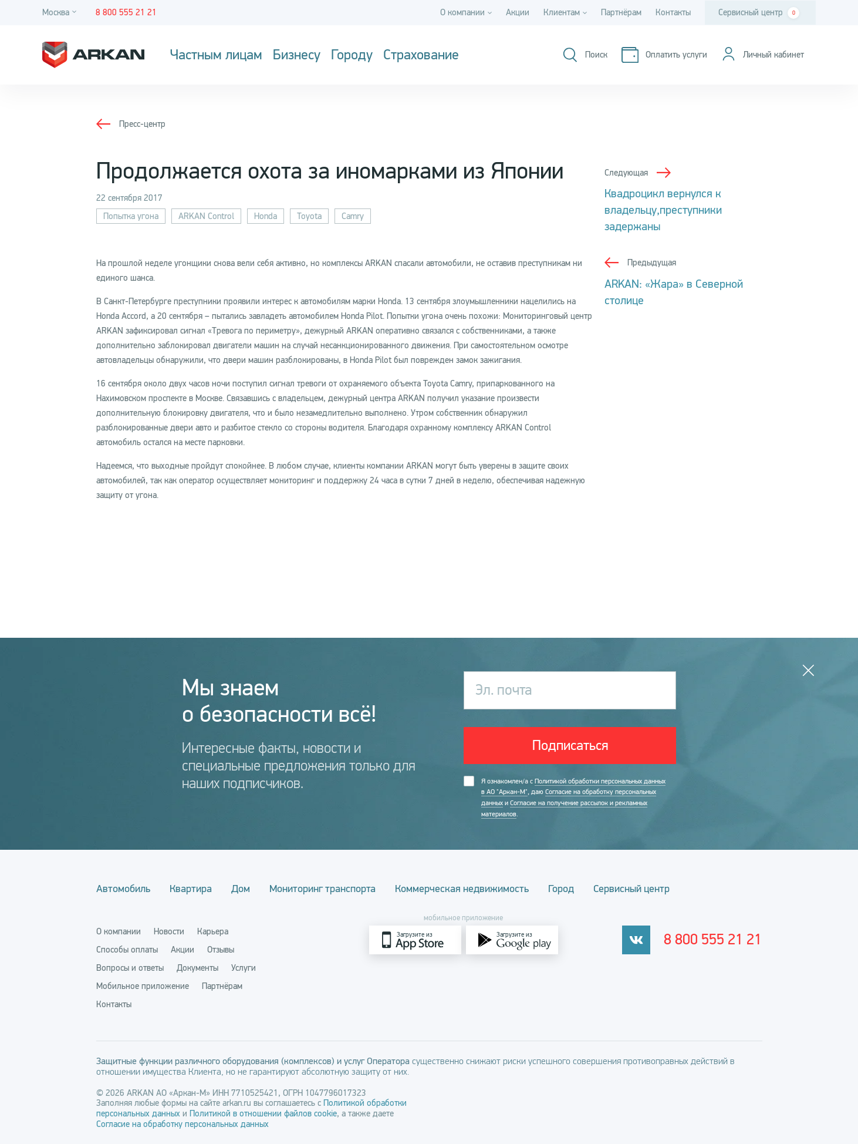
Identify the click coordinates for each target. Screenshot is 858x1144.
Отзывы (220, 949)
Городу (352, 55)
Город (567, 888)
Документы (197, 968)
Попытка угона (130, 216)
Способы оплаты (127, 949)
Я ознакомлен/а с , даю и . (573, 798)
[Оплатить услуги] (664, 55)
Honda (265, 216)
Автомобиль (123, 888)
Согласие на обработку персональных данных (182, 1124)
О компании (118, 931)
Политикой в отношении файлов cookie (263, 1113)
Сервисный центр (758, 13)
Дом (243, 888)
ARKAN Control (206, 216)
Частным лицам (216, 55)
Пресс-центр (142, 124)
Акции (517, 12)
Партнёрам (621, 12)
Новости (169, 931)
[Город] (61, 13)
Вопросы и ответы (130, 968)
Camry (353, 216)
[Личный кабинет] (762, 55)
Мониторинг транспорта (326, 888)
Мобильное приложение (142, 986)
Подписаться (570, 746)
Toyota (309, 216)
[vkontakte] (636, 940)
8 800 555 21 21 (713, 940)
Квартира (192, 888)
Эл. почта (503, 690)
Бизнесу (296, 55)
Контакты (673, 12)
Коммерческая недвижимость (466, 888)
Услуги (243, 968)
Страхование (421, 55)
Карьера (212, 931)
